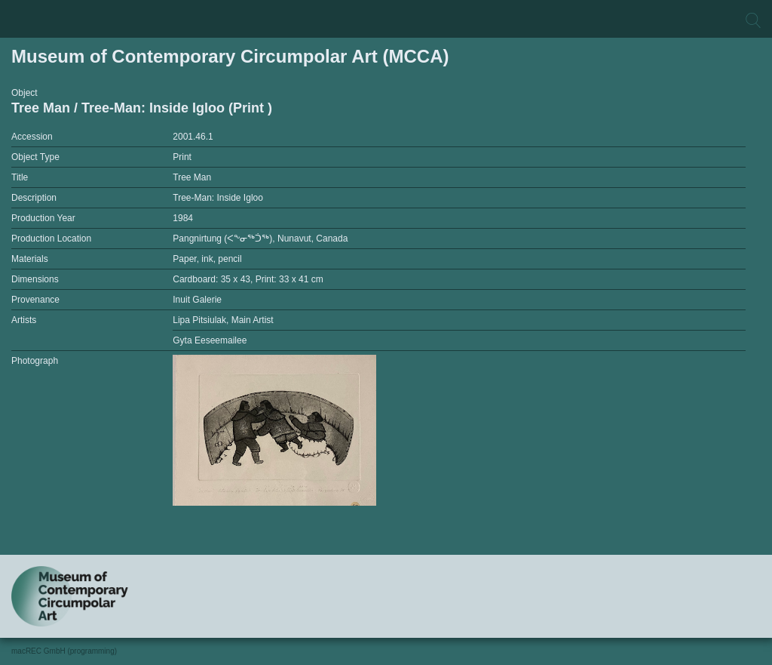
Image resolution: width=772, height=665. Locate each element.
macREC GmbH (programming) (64, 651)
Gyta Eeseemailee (210, 340)
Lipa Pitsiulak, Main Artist (223, 320)
